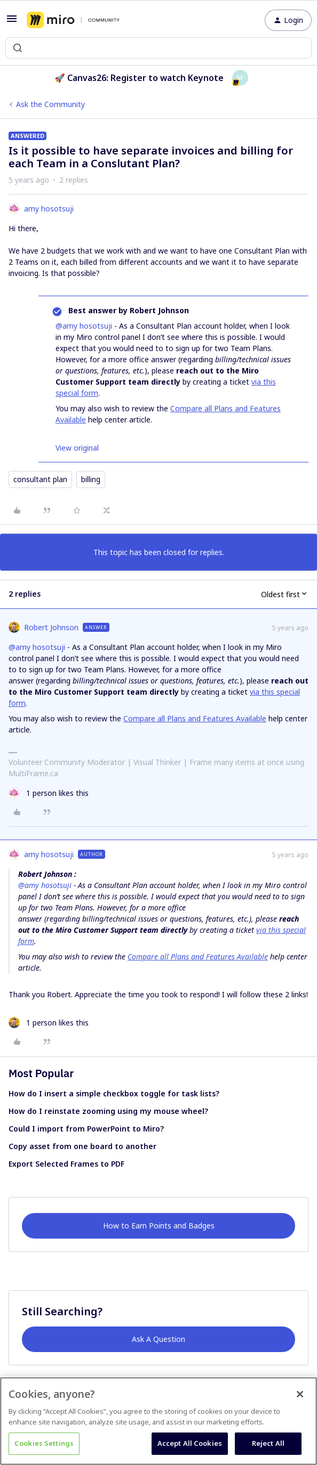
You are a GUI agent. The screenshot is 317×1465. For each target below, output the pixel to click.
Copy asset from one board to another (82, 1146)
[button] (11, 22)
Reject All (268, 1443)
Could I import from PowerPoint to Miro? (86, 1129)
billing (90, 479)
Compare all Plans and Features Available (194, 718)
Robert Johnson (51, 627)
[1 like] (49, 793)
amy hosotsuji (49, 209)
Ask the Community (50, 104)
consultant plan (40, 479)
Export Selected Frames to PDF (66, 1164)
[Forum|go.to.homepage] (73, 20)
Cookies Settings (44, 1443)
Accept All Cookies (189, 1443)
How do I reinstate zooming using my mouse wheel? (108, 1111)
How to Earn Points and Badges (159, 1225)
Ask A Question (158, 1339)
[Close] (300, 1394)
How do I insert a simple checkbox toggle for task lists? (114, 1093)
